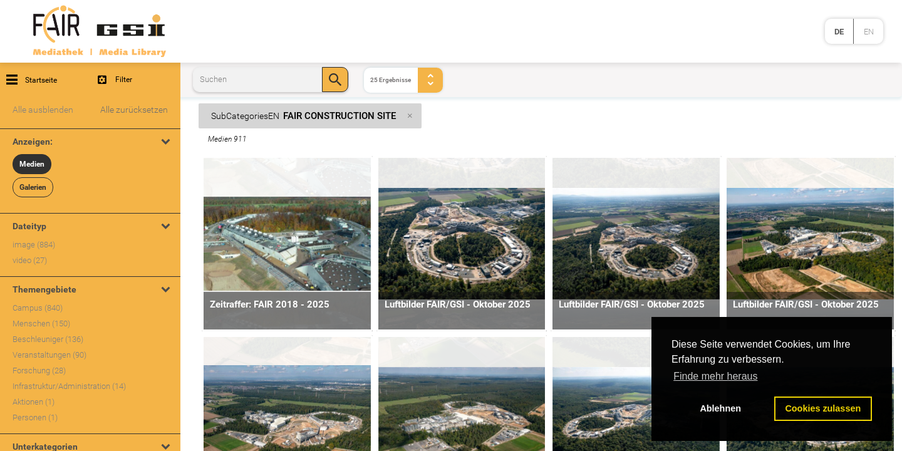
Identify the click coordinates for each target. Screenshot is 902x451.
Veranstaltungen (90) (49, 355)
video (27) (30, 260)
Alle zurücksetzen (134, 110)
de (839, 31)
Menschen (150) (41, 323)
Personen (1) (35, 417)
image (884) (34, 244)
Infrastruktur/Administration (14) (69, 386)
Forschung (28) (39, 370)
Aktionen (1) (33, 402)
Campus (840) (38, 308)
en (869, 31)
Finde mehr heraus (715, 376)
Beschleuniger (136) (48, 339)
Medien (31, 164)
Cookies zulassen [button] (823, 408)
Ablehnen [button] (720, 408)
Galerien (32, 187)
